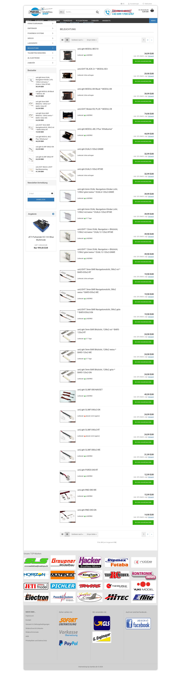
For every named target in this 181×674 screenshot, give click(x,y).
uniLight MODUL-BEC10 (87, 53)
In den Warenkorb (143, 65)
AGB (27, 640)
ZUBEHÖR (31, 67)
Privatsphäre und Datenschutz (36, 644)
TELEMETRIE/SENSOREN (37, 57)
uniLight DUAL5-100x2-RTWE (90, 173)
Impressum (30, 620)
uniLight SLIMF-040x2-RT (88, 433)
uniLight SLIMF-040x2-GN (88, 413)
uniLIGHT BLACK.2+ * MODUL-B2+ (92, 73)
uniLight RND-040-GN (86, 514)
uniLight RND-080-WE (86, 494)
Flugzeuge (39, 21)
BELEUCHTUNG (33, 52)
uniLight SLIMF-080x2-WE (88, 453)
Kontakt (28, 624)
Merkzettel (147, 4)
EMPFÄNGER (32, 32)
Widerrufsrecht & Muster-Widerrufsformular (34, 634)
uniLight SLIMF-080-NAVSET (90, 393)
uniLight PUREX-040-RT (87, 474)
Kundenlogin (133, 4)
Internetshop (82, 671)
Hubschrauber (54, 21)
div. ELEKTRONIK (34, 62)
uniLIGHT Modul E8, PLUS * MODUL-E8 (94, 113)
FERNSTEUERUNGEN (35, 27)
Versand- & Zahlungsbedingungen (37, 628)
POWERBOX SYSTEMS (36, 37)
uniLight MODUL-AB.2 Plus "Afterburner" (95, 133)
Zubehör (95, 21)
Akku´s (28, 21)
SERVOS (31, 42)
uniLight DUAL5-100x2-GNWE (90, 153)
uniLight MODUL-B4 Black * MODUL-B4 (94, 93)
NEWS (153, 21)
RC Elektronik (82, 21)
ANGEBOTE (106, 21)
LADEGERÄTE (32, 47)
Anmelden (40, 203)
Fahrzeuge (67, 21)
